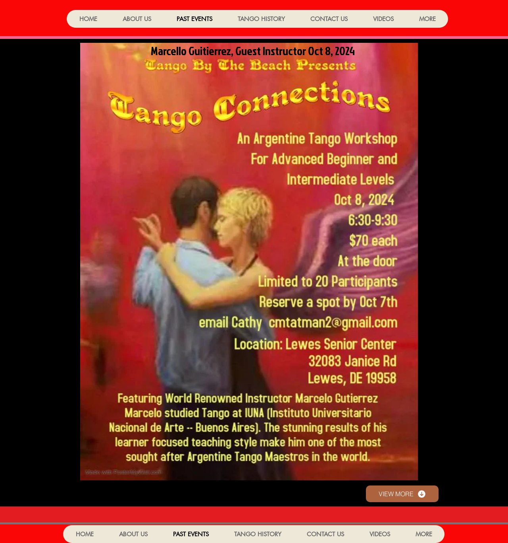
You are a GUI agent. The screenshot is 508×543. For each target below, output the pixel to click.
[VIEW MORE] (402, 493)
